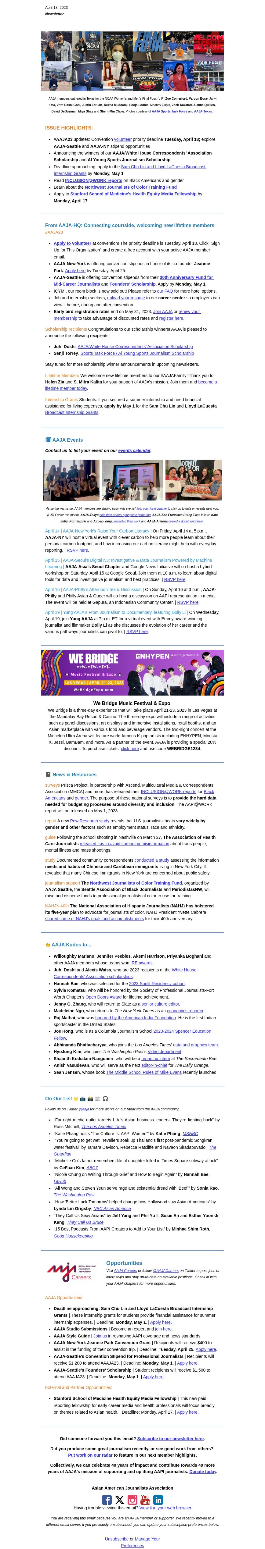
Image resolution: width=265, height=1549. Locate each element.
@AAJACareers (166, 1271)
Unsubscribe (117, 1539)
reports (114, 180)
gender (81, 798)
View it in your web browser (165, 1507)
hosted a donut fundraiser (186, 521)
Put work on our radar (90, 1455)
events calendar (134, 450)
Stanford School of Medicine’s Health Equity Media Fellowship (133, 193)
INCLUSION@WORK (85, 180)
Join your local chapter (151, 508)
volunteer (123, 139)
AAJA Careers (125, 1271)
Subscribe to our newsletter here (170, 1438)
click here (130, 748)
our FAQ (165, 291)
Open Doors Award (103, 997)
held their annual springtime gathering (125, 515)
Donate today (202, 1471)
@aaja (83, 1109)
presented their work (126, 521)
